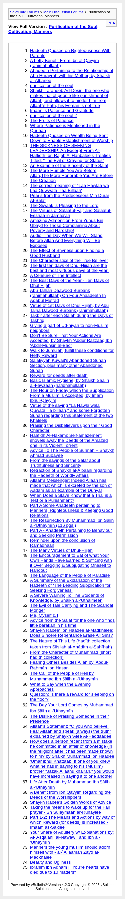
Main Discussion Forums (63, 12)
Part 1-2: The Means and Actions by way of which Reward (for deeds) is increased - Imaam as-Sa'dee (72, 822)
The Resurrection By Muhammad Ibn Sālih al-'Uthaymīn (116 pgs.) (72, 523)
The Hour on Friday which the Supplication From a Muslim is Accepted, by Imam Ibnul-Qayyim (72, 395)
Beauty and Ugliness (50, 862)
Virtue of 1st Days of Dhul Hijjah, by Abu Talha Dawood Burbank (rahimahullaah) (69, 308)
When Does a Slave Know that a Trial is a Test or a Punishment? (71, 498)
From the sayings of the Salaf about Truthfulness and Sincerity (65, 463)
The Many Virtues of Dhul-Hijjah (61, 550)
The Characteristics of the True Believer (69, 260)
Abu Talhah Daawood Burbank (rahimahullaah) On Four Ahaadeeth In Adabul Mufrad (68, 295)
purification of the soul (51, 85)
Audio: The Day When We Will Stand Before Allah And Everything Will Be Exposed (66, 240)
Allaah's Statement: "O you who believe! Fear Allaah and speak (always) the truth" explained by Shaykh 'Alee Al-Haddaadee (70, 731)
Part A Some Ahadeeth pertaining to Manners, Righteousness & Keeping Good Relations (71, 510)
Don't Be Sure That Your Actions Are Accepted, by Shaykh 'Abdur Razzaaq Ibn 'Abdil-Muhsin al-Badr (71, 340)
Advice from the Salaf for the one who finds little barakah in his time (72, 623)
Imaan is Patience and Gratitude (61, 110)
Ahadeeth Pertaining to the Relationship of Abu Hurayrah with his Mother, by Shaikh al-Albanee (71, 75)
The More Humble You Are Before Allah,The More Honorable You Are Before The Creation (71, 175)
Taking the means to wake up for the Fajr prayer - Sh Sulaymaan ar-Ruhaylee (70, 810)
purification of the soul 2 (53, 115)
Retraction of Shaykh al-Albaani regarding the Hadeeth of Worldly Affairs (71, 473)
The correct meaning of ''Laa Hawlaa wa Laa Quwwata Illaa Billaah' (69, 188)
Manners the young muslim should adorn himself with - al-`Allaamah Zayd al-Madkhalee (70, 852)
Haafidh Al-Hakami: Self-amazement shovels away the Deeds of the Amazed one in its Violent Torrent (69, 440)
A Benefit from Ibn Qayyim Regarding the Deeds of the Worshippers (70, 795)
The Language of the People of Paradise (70, 575)
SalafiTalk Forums (24, 12)
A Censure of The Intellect (55, 275)
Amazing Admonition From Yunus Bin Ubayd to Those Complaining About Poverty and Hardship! (66, 225)
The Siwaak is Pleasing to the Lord (64, 205)
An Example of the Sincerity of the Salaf (69, 165)
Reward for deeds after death (59, 375)
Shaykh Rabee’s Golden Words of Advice (70, 802)
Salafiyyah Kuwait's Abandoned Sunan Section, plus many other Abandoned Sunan (68, 365)
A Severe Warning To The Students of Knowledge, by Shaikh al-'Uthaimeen (67, 598)
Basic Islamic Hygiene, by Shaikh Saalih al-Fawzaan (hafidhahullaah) (69, 383)
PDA (111, 23)
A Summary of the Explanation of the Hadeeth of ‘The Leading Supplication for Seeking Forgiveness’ (70, 585)
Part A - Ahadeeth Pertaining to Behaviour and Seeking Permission (71, 533)
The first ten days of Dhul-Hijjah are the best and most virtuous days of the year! (69, 268)
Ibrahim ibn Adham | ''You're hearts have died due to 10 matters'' (69, 870)
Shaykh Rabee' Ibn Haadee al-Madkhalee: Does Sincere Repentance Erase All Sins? (71, 633)
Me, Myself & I (44, 615)
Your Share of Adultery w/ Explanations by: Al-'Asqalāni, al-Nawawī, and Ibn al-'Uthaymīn (72, 837)
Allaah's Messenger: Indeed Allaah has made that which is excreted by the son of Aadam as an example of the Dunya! (71, 485)
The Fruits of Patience (51, 120)
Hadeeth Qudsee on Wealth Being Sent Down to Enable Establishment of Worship (71, 138)
